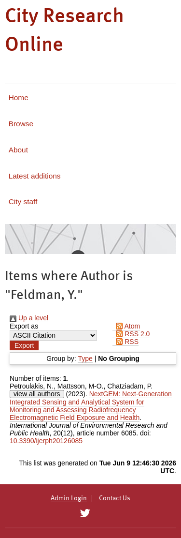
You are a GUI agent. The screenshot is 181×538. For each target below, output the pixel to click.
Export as (24, 326)
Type (85, 358)
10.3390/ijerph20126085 (46, 441)
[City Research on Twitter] (85, 513)
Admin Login (69, 498)
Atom (126, 326)
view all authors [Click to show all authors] (37, 394)
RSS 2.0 (131, 334)
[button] (24, 345)
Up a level (29, 318)
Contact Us (114, 498)
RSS (125, 341)
